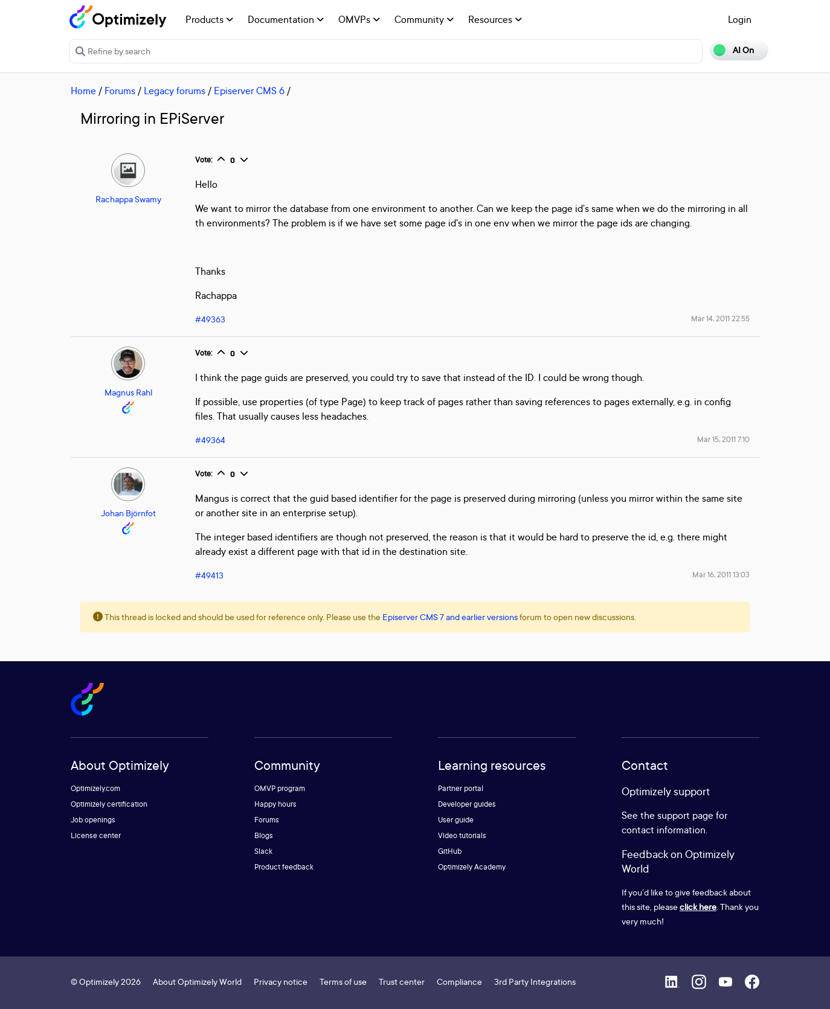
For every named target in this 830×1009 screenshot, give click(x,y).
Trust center (402, 981)
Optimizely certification (109, 804)
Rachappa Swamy (128, 199)
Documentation (286, 19)
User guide (456, 820)
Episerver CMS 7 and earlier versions (450, 617)
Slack (263, 851)
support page (685, 815)
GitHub (450, 851)
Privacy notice (280, 981)
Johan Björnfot (128, 513)
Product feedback (284, 867)
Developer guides (467, 804)
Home (83, 90)
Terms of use (343, 981)
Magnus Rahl (128, 392)
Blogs (263, 835)
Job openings (93, 820)
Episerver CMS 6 (249, 90)
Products (209, 19)
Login (739, 19)
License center (96, 835)
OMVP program (279, 788)
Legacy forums (174, 90)
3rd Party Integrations (535, 981)
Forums (120, 90)
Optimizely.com (95, 788)
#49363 (210, 319)
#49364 (210, 440)
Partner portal (460, 788)
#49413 (209, 575)
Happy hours (275, 804)
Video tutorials (462, 835)
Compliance (459, 981)
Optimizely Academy (472, 867)
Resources (495, 19)
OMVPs (359, 19)
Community (424, 19)
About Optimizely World (197, 981)
